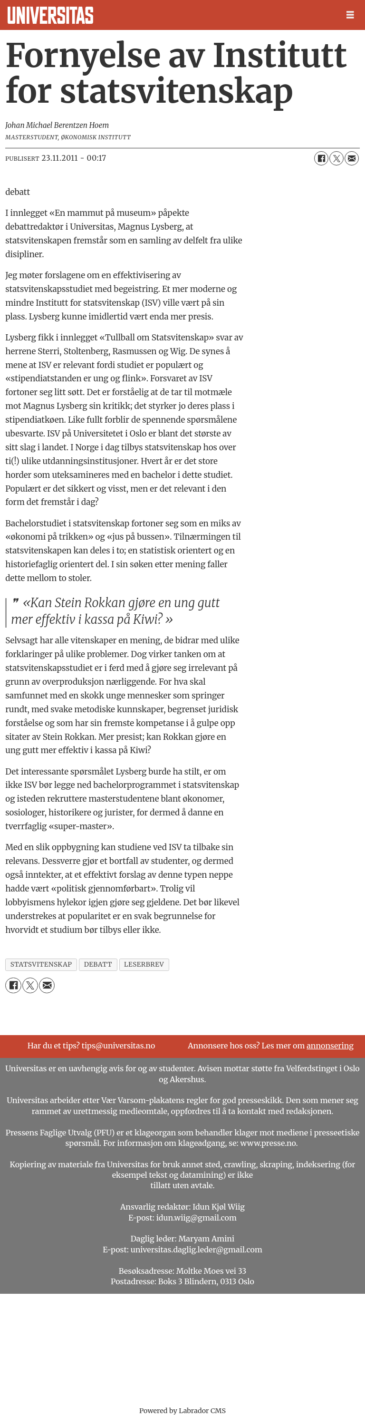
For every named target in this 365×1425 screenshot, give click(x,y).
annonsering (330, 1045)
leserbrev (144, 964)
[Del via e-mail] (352, 158)
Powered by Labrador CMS (182, 1410)
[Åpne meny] (350, 15)
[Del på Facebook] (321, 158)
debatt (98, 964)
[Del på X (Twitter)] (336, 158)
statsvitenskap (41, 964)
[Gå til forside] (50, 15)
